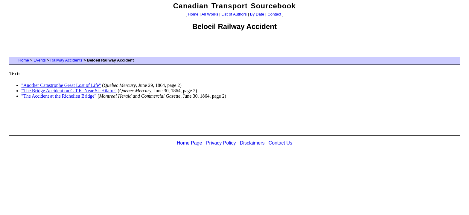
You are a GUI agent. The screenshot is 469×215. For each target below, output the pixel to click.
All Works (210, 14)
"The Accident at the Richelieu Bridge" (58, 96)
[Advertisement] (234, 46)
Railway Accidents (66, 60)
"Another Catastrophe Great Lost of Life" (61, 85)
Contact (274, 14)
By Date (257, 14)
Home (193, 14)
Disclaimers (252, 142)
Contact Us (280, 142)
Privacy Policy (221, 142)
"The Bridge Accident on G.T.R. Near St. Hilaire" (68, 90)
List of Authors (234, 14)
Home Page (189, 142)
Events (40, 60)
